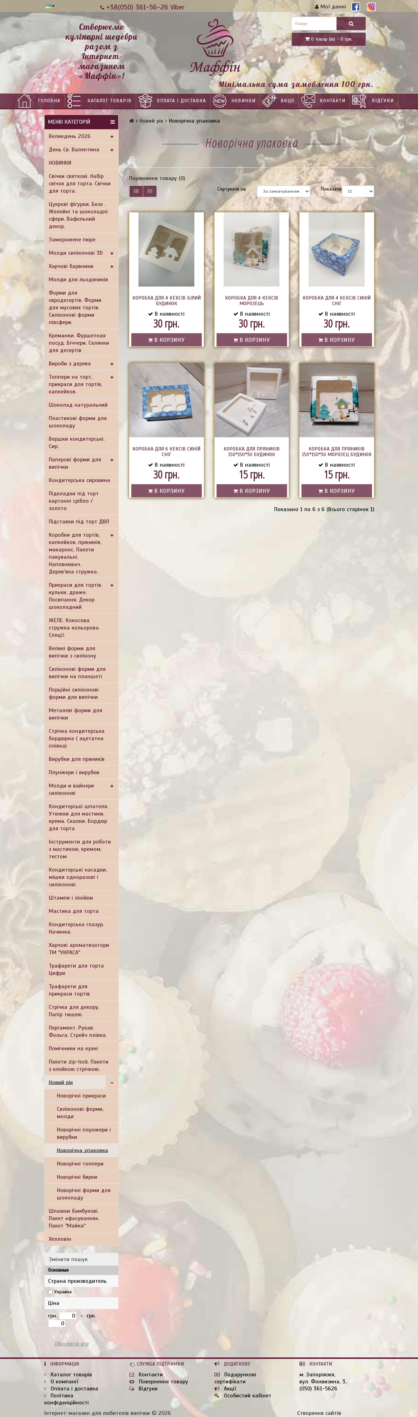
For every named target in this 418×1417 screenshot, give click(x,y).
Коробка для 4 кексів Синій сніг (337, 301)
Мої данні (330, 6)
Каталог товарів (109, 101)
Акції (287, 101)
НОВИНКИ (243, 101)
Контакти (332, 101)
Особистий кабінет (242, 1395)
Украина (63, 1292)
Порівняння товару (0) (157, 178)
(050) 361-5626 (318, 1388)
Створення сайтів (319, 1413)
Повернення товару (158, 1381)
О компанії (61, 1381)
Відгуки (383, 101)
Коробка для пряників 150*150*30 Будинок (252, 452)
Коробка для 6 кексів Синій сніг (166, 452)
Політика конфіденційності (66, 1399)
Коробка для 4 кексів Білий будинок (166, 301)
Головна (49, 101)
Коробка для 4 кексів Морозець (251, 301)
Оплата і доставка (181, 101)
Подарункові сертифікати (235, 1378)
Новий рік (151, 120)
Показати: (326, 189)
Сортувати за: (231, 189)
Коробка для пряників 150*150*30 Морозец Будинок (337, 452)
